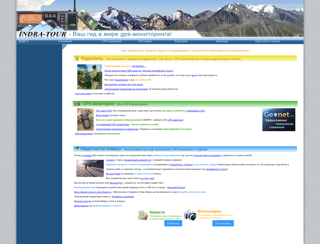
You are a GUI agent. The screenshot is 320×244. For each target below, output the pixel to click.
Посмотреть (223, 223)
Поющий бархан (176, 187)
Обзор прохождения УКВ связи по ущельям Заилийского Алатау (138, 70)
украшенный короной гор (137, 159)
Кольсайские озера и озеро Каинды (93, 191)
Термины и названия (123, 196)
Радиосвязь (181, 41)
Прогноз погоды (82, 201)
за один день (147, 178)
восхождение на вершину (207, 155)
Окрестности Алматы (267, 41)
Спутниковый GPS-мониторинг (113, 124)
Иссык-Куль (116, 182)
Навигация (222, 41)
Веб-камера (145, 41)
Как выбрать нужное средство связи (123, 84)
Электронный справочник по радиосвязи (126, 88)
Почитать (173, 223)
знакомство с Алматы (181, 164)
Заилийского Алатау (216, 169)
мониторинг (121, 79)
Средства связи (83, 93)
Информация (81, 205)
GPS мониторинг (84, 133)
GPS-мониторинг (112, 41)
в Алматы (87, 155)
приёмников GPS (196, 110)
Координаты (102, 115)
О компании (65, 41)
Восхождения (113, 173)
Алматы (110, 159)
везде (194, 75)
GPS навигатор (175, 119)
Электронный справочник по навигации (117, 128)
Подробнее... (139, 66)
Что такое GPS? (104, 110)
